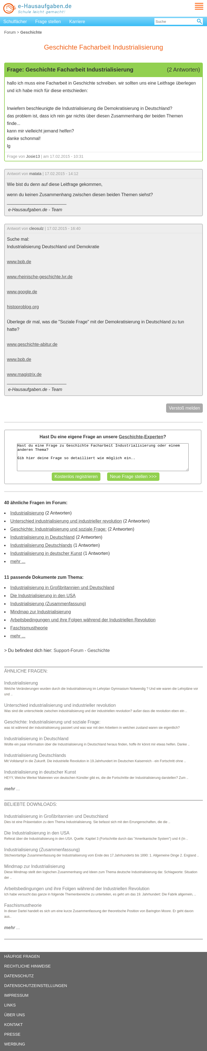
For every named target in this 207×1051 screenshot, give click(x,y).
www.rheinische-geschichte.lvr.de (40, 276)
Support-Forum (68, 650)
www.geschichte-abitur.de (32, 344)
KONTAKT (13, 1024)
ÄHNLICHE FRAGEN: (26, 671)
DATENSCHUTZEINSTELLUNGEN (35, 985)
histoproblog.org (23, 306)
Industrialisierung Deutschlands (41, 545)
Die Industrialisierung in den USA (43, 595)
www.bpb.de (19, 261)
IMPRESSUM (16, 995)
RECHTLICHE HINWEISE (27, 966)
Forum (10, 32)
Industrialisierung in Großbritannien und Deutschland (62, 587)
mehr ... (17, 561)
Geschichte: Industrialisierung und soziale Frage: (58, 529)
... (12, 788)
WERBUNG (14, 1044)
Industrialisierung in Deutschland (42, 537)
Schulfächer (15, 21)
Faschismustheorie (29, 628)
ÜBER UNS (14, 1015)
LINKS (10, 1005)
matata (35, 173)
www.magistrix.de (24, 374)
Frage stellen (48, 21)
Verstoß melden (184, 408)
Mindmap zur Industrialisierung (40, 611)
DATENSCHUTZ (19, 976)
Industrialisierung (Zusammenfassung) (48, 603)
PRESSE (12, 1034)
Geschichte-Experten (141, 436)
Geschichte (98, 650)
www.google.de (22, 291)
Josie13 (33, 156)
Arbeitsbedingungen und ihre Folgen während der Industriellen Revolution (83, 619)
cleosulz (36, 228)
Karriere (77, 21)
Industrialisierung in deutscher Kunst (46, 553)
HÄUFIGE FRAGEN (22, 956)
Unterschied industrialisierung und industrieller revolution (66, 521)
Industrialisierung (27, 513)
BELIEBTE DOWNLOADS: (30, 804)
